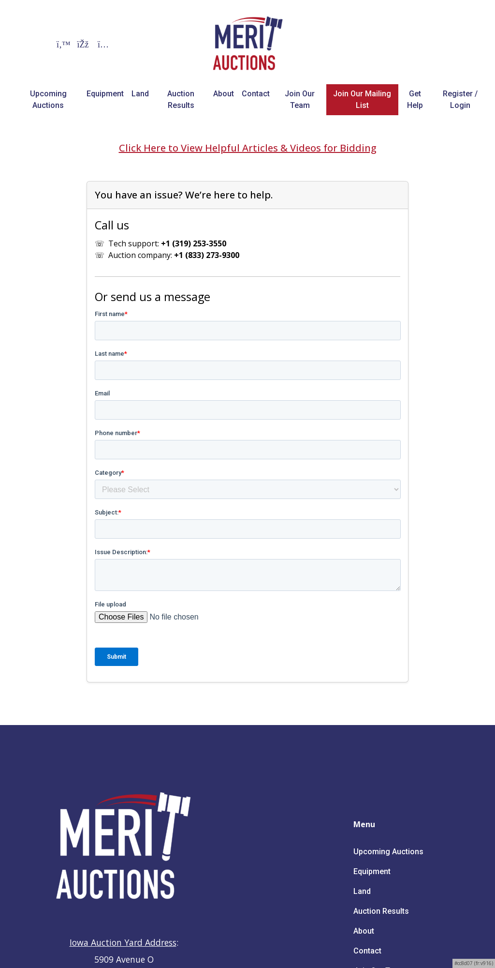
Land (140, 93)
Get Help (415, 99)
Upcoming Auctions (48, 99)
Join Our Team (300, 99)
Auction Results (180, 99)
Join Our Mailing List (362, 99)
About (223, 93)
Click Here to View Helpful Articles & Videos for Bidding (248, 147)
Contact (256, 93)
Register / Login (460, 99)
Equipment (105, 93)
